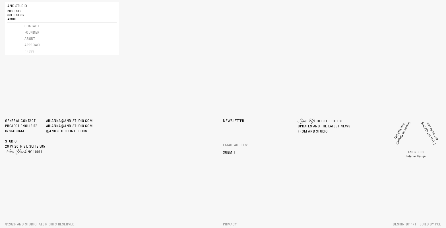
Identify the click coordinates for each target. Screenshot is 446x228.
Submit (229, 152)
